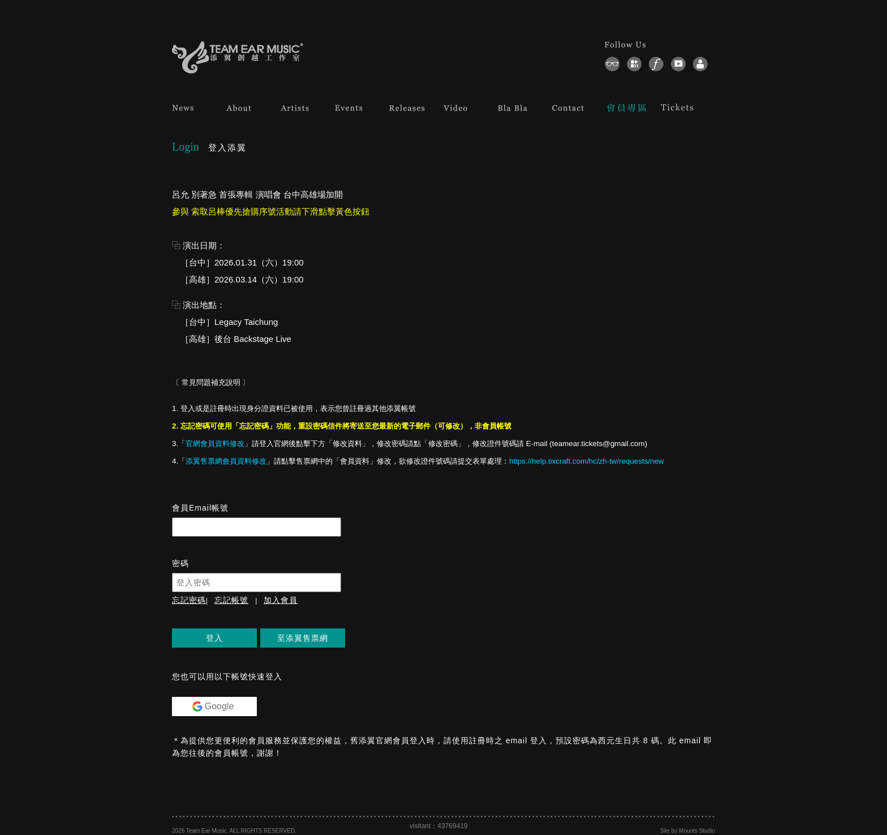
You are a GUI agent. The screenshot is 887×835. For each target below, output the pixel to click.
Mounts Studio (697, 831)
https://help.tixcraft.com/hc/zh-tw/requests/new (586, 461)
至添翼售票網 (302, 638)
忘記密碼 (189, 600)
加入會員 (281, 600)
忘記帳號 (231, 600)
